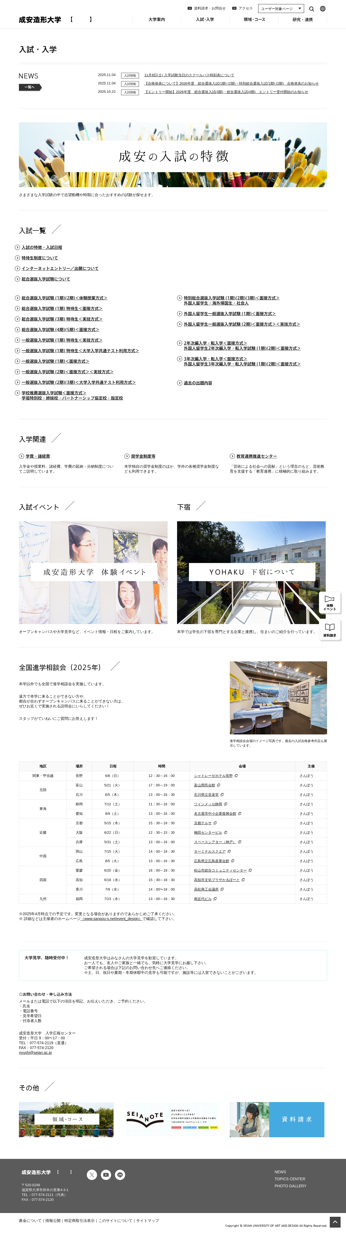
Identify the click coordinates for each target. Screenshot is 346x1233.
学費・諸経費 (38, 456)
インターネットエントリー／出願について (60, 268)
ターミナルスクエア (210, 851)
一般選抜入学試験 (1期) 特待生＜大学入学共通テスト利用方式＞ (80, 350)
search (311, 9)
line (120, 1175)
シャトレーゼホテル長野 (213, 776)
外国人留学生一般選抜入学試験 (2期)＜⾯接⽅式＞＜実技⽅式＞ (242, 324)
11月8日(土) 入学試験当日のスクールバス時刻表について (189, 75)
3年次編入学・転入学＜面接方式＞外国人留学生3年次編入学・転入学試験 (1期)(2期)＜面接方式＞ (242, 361)
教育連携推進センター (257, 456)
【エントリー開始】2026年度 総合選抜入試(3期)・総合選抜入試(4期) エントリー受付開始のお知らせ (226, 92)
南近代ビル (203, 899)
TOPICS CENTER (290, 1179)
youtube (106, 1175)
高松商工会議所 (206, 889)
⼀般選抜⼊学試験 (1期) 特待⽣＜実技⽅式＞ (62, 340)
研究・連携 (302, 22)
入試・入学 (205, 22)
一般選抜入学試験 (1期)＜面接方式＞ (55, 361)
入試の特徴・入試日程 (42, 247)
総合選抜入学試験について (46, 279)
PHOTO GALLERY (291, 1186)
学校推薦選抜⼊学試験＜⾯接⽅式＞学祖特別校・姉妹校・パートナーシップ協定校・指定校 (72, 395)
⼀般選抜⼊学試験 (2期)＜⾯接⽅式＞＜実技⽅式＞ (68, 371)
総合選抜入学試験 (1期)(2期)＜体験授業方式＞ (65, 298)
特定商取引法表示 (79, 1220)
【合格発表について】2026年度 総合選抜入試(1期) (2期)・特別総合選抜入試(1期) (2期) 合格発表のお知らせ (231, 83)
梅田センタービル (208, 832)
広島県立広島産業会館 (211, 861)
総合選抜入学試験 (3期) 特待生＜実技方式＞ (62, 319)
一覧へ (30, 87)
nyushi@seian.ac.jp (35, 1052)
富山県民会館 (204, 785)
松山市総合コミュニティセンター (220, 870)
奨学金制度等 (143, 456)
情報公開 (53, 1220)
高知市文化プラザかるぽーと (217, 880)
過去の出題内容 (198, 382)
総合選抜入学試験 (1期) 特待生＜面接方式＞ (62, 308)
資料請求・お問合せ (210, 8)
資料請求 (330, 630)
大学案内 (156, 22)
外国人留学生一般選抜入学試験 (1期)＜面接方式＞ (230, 313)
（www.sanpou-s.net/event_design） (112, 918)
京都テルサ (203, 823)
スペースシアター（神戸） (215, 842)
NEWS (280, 1172)
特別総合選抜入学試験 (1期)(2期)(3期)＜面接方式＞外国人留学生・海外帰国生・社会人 (232, 300)
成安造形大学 (55, 19)
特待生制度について (40, 258)
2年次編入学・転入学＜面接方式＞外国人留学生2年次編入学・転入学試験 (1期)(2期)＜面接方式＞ (242, 346)
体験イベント (330, 603)
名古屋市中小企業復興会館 (215, 814)
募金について (30, 1220)
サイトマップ (147, 1220)
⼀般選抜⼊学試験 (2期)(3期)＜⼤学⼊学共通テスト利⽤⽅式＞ (79, 382)
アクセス (246, 8)
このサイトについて (115, 1220)
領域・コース (254, 22)
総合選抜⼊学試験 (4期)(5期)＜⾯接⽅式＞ (60, 329)
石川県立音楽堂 (206, 795)
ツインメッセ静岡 (208, 804)
